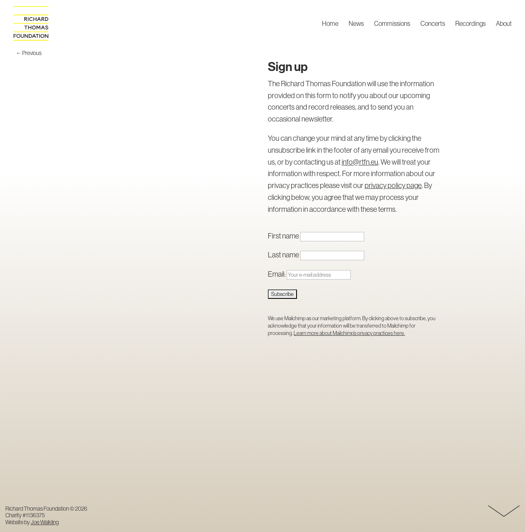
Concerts (432, 24)
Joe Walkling (45, 522)
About (504, 24)
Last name (283, 254)
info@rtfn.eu (360, 162)
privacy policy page (393, 185)
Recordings (470, 24)
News (356, 24)
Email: (309, 274)
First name (283, 236)
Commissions (392, 24)
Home (330, 24)
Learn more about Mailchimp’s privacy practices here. (349, 333)
